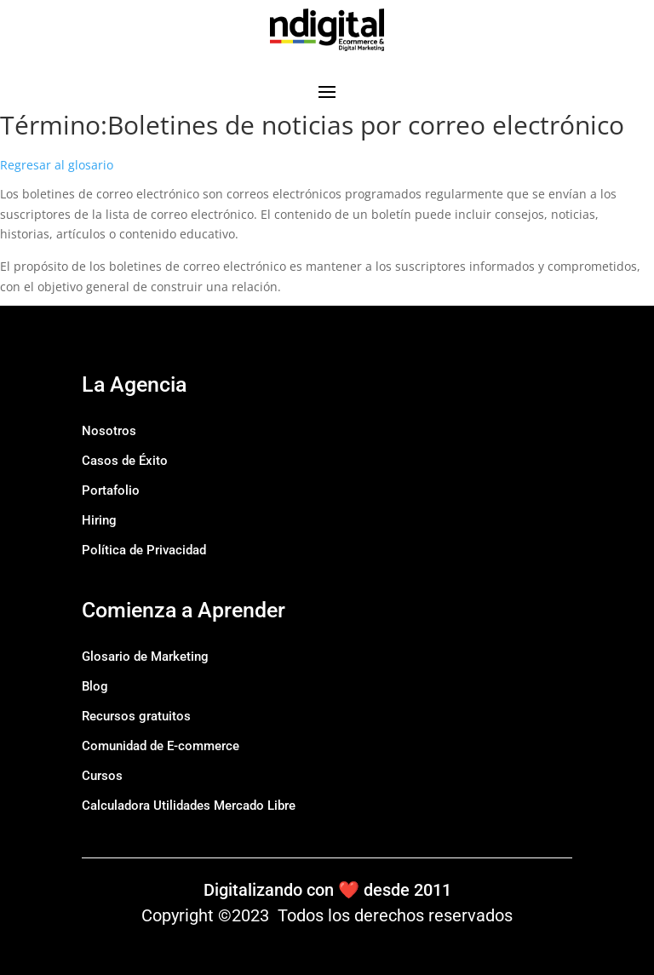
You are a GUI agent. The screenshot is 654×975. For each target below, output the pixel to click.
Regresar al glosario (56, 165)
